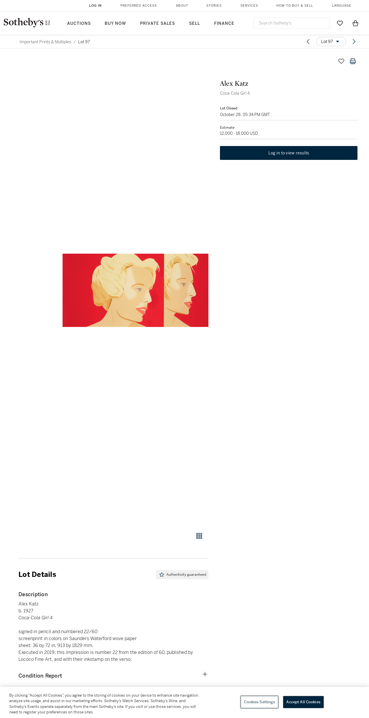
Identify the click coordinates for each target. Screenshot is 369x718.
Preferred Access (139, 6)
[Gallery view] (199, 536)
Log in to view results (288, 153)
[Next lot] (354, 41)
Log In (95, 5)
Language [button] (341, 6)
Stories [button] (214, 6)
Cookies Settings (259, 702)
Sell (194, 23)
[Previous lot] (308, 41)
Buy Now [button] (115, 23)
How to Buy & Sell (294, 6)
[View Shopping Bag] (355, 23)
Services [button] (249, 6)
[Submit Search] (323, 23)
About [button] (182, 6)
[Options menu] (331, 41)
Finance (224, 23)
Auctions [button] (79, 23)
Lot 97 (84, 41)
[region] (184, 702)
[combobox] (292, 23)
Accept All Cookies (303, 702)
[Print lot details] (352, 61)
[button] (135, 290)
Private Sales (157, 23)
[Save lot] (341, 61)
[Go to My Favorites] (340, 23)
